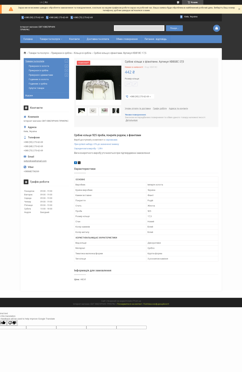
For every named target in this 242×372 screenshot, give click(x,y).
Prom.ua (137, 301)
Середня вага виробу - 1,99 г (88, 148)
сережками (111, 139)
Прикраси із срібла (61, 53)
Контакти (74, 39)
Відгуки (29, 95)
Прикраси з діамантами (41, 75)
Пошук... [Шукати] (174, 28)
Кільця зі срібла (82, 53)
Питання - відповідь (156, 39)
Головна (28, 39)
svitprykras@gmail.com (35, 161)
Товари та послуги (50, 39)
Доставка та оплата (98, 39)
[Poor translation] (12, 323)
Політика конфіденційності (156, 304)
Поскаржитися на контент (129, 304)
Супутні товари (36, 88)
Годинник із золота (39, 79)
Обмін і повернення (127, 39)
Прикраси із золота (39, 66)
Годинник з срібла (38, 83)
